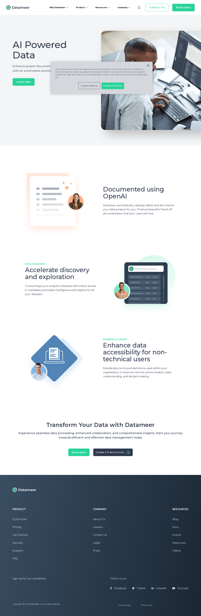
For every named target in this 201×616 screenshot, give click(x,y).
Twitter (139, 588)
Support (18, 550)
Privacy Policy (124, 605)
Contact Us (157, 7)
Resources (102, 7)
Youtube (180, 588)
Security (18, 542)
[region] (102, 78)
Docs (175, 527)
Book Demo (183, 7)
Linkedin (159, 588)
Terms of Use (146, 605)
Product (82, 7)
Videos (176, 550)
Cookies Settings (89, 85)
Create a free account (110, 452)
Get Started (20, 534)
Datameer (34, 604)
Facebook (118, 588)
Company (124, 7)
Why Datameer (58, 7)
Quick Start (20, 519)
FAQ (15, 558)
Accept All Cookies (112, 86)
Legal (96, 542)
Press (96, 550)
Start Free (23, 82)
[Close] (148, 65)
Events (176, 534)
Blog (175, 519)
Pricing (17, 527)
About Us (99, 519)
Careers (98, 527)
